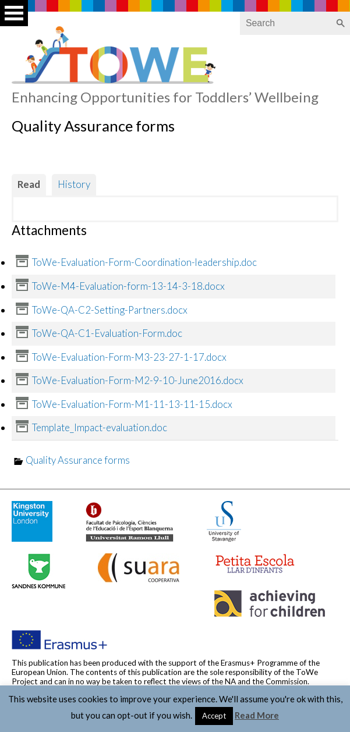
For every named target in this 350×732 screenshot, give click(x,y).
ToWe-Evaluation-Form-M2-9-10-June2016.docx (137, 380)
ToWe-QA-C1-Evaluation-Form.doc (107, 333)
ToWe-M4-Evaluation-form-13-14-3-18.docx (128, 286)
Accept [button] (214, 715)
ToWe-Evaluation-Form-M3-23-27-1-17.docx (129, 357)
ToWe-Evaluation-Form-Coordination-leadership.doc (144, 262)
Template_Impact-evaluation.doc (99, 427)
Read (28, 184)
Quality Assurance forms (78, 460)
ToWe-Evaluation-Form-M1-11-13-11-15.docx (132, 404)
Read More (257, 715)
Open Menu (14, 13)
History (74, 184)
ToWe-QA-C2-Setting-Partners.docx (110, 310)
